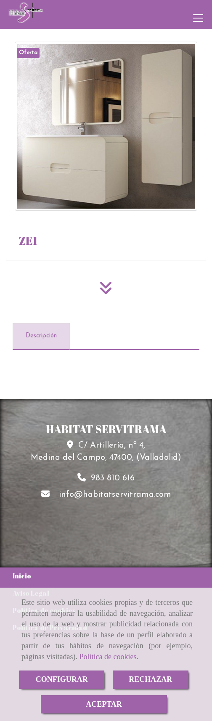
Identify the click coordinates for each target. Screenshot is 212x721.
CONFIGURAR (62, 679)
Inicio (22, 576)
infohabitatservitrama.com (115, 494)
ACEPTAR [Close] (104, 704)
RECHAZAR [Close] (150, 679)
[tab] (41, 336)
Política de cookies (107, 656)
